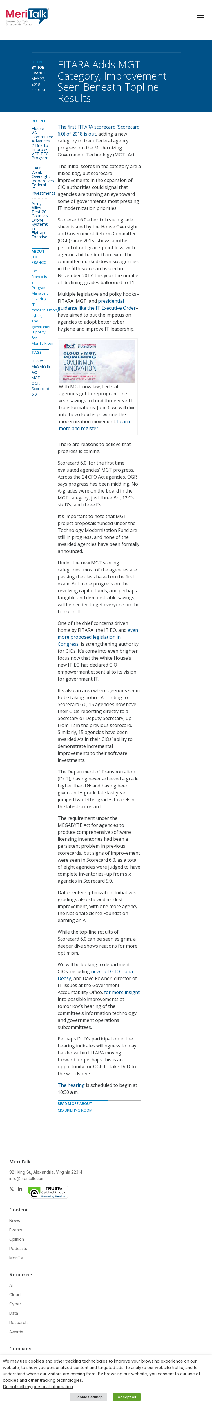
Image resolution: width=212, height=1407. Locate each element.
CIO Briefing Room (75, 1110)
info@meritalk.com (26, 1178)
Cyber (15, 1303)
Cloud (15, 1294)
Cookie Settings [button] (89, 1397)
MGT (36, 377)
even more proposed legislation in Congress (98, 637)
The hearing (71, 1085)
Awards (16, 1331)
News (14, 1220)
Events (15, 1229)
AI (11, 1285)
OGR (36, 383)
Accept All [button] (127, 1397)
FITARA (37, 360)
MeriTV (16, 1257)
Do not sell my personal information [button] (38, 1386)
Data (13, 1313)
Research (18, 1322)
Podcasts (18, 1248)
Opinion (16, 1239)
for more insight (122, 992)
